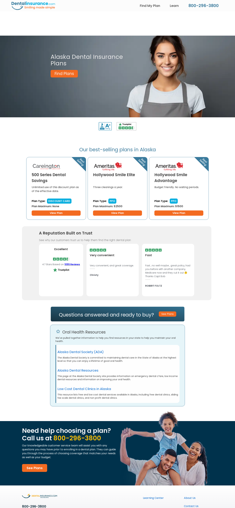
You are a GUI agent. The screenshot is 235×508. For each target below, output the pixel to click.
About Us (190, 498)
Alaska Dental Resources (77, 370)
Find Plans (64, 73)
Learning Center (153, 498)
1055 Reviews (72, 264)
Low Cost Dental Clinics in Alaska (84, 389)
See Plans (35, 468)
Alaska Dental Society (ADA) (80, 352)
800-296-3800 (203, 5)
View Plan (56, 213)
